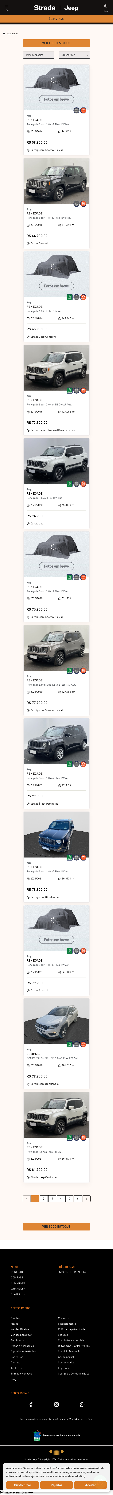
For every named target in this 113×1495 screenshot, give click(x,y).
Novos (14, 1324)
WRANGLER (18, 1288)
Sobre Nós (17, 1357)
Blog (13, 1379)
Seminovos (17, 1340)
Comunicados (66, 1362)
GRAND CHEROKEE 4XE (73, 1272)
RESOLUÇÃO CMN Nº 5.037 (74, 1346)
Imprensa (64, 1368)
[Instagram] (56, 1404)
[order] (74, 55)
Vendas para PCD (21, 1335)
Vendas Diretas (20, 1329)
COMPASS (17, 1277)
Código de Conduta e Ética (73, 1373)
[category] (38, 55)
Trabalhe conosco (21, 1373)
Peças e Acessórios (22, 1346)
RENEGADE (18, 1272)
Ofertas (15, 1318)
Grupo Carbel (66, 1357)
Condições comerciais (71, 1340)
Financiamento (67, 1324)
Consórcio (64, 1318)
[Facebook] (30, 1404)
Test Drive (17, 1368)
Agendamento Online (23, 1351)
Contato (15, 1362)
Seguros (63, 1335)
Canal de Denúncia (69, 1351)
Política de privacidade (72, 1329)
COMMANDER (19, 1283)
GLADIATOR (18, 1294)
